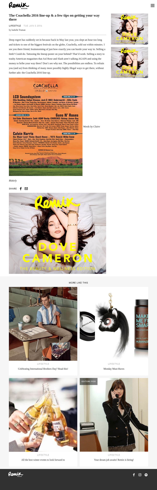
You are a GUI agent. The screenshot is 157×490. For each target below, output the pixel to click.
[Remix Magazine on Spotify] (146, 474)
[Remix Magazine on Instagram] (140, 474)
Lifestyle (15, 25)
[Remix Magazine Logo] (19, 5)
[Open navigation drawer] (152, 6)
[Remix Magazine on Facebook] (133, 474)
